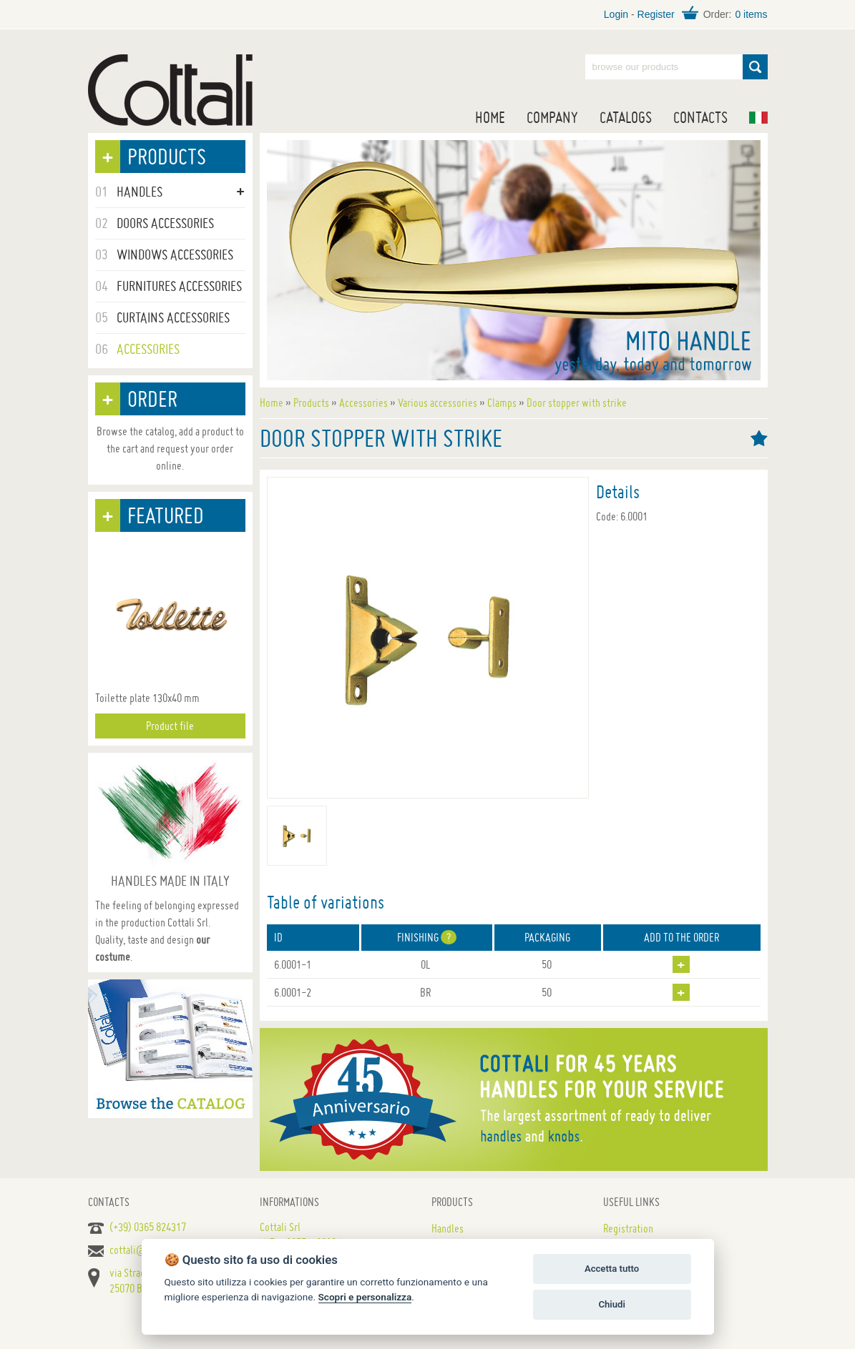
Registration (628, 1228)
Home (490, 117)
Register (656, 14)
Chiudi (611, 1304)
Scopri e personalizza (365, 1297)
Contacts (700, 117)
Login (616, 14)
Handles (447, 1228)
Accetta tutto (612, 1268)
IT (758, 118)
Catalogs (626, 117)
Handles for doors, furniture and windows (170, 90)
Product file (170, 725)
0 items (751, 14)
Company (552, 117)
